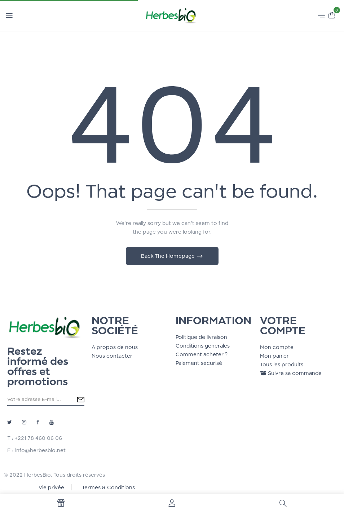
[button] (331, 15)
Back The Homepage (168, 256)
